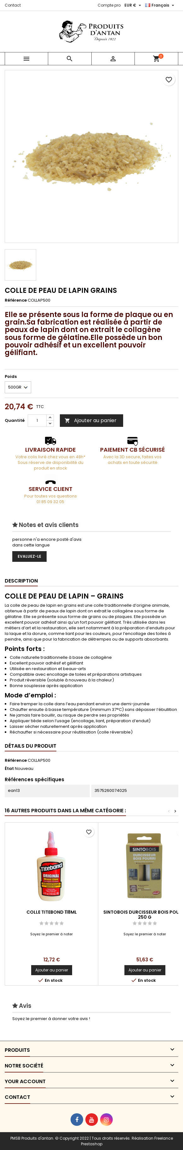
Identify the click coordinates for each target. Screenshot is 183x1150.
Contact (13, 5)
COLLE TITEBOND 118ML (51, 912)
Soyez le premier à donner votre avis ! (51, 1019)
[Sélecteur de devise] (133, 5)
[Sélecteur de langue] (160, 5)
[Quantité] (37, 420)
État (9, 768)
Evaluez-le (29, 556)
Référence (16, 300)
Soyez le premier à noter (51, 934)
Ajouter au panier (91, 420)
